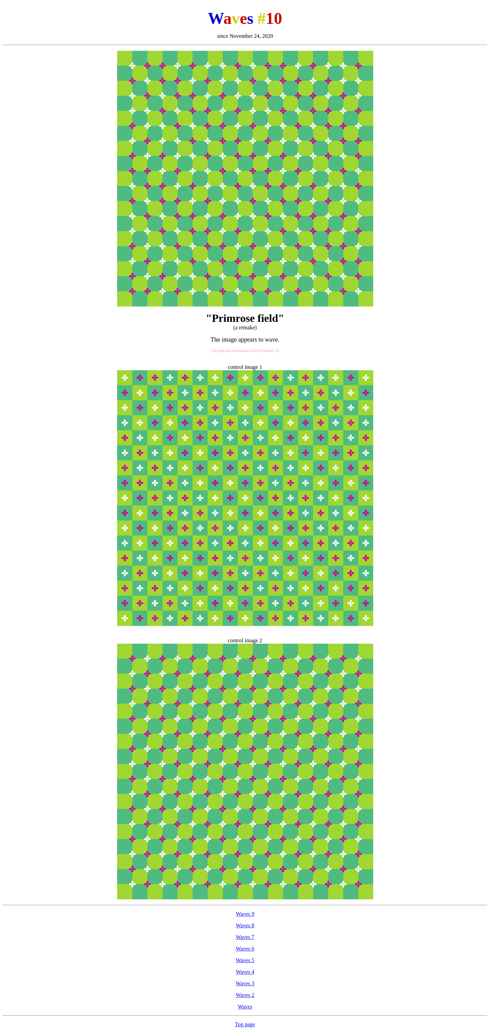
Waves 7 (245, 937)
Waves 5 (245, 960)
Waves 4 (245, 972)
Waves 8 (245, 925)
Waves (245, 1006)
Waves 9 (245, 914)
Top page (245, 1024)
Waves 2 (245, 995)
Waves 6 (245, 949)
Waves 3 (245, 983)
